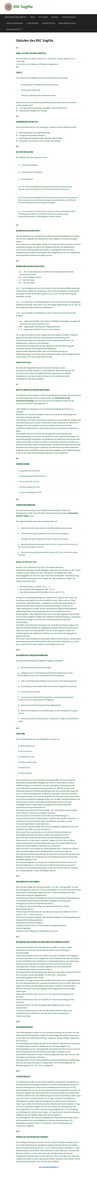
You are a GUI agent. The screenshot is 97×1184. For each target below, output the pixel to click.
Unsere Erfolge (48, 23)
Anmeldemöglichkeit (67, 23)
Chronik (54, 17)
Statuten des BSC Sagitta (15, 17)
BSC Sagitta (23, 6)
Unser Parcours (69, 17)
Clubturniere (32, 23)
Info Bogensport (13, 29)
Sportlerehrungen (14, 23)
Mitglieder (43, 17)
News (32, 17)
